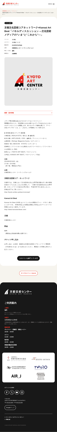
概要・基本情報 (9, 113)
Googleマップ (10, 407)
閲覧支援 (8, 419)
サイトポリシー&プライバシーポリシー (15, 417)
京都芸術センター (11, 3)
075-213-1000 (10, 402)
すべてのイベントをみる (28, 273)
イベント (14, 11)
